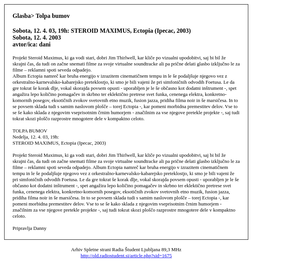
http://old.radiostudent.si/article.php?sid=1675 (126, 255)
